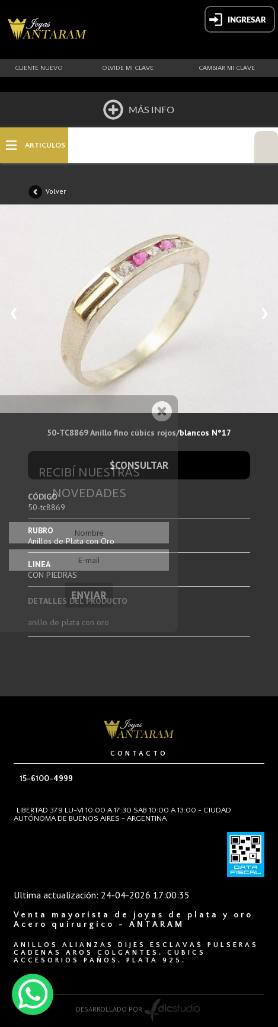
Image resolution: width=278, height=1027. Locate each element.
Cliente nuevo (39, 68)
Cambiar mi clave (227, 68)
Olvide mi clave (128, 68)
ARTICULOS (45, 145)
